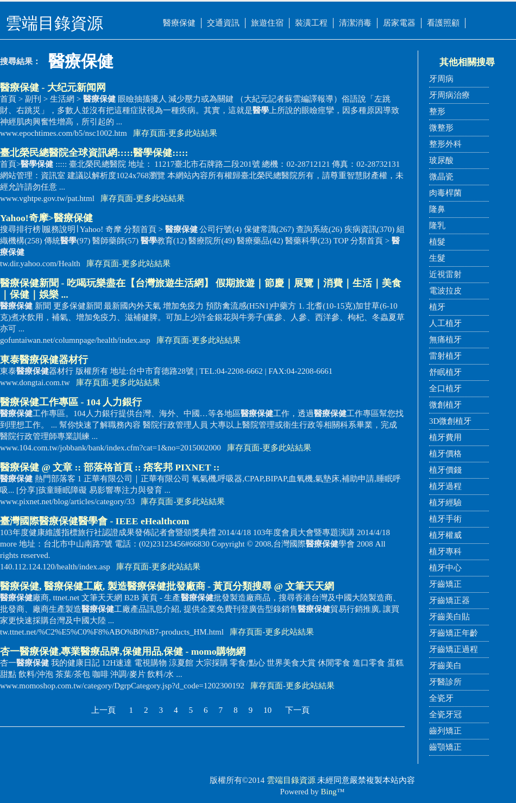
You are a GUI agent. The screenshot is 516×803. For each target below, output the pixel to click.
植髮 (437, 241)
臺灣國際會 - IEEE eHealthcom (94, 521)
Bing (329, 791)
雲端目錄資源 (291, 780)
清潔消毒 (355, 22)
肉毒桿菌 (445, 193)
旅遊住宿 (267, 22)
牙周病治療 (449, 95)
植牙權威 (445, 535)
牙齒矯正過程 (453, 649)
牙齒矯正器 (449, 600)
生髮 (437, 258)
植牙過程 (445, 486)
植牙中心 (445, 567)
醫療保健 (179, 22)
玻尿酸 (441, 160)
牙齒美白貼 (449, 616)
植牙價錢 (445, 470)
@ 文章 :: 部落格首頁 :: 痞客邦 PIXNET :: (109, 467)
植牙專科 (445, 551)
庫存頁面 (149, 133)
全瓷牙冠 (445, 714)
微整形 (441, 127)
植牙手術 (445, 519)
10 (267, 710)
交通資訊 (223, 22)
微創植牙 (445, 404)
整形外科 (445, 144)
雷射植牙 (445, 356)
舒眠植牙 (445, 372)
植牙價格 (445, 453)
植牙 (437, 307)
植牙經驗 (445, 502)
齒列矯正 (445, 730)
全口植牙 (445, 388)
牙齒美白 (445, 665)
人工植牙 (445, 323)
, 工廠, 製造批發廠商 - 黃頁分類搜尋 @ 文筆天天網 (167, 586)
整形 (437, 111)
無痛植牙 (445, 339)
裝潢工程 (311, 22)
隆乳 (437, 225)
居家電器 (399, 22)
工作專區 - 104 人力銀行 (71, 402)
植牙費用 (445, 437)
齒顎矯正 (445, 747)
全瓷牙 (441, 698)
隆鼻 (437, 209)
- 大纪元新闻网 (53, 87)
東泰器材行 (44, 359)
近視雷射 (445, 274)
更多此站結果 (192, 133)
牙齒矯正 (445, 584)
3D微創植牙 (450, 421)
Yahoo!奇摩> (46, 217)
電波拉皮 (445, 290)
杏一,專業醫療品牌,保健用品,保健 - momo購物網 (123, 651)
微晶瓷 (441, 176)
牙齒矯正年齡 (453, 633)
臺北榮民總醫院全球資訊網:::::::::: (94, 152)
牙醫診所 (445, 681)
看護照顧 (443, 22)
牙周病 (441, 78)
